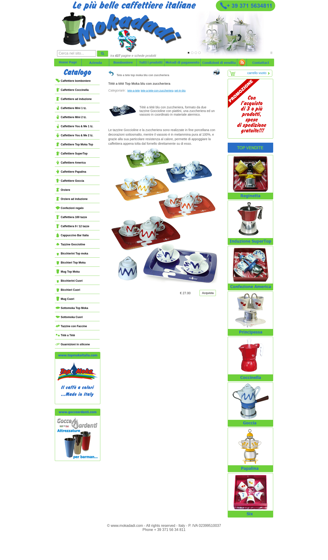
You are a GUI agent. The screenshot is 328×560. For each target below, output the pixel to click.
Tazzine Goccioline (70, 244)
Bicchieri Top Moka (71, 262)
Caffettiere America (71, 162)
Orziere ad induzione (72, 199)
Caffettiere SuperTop (72, 153)
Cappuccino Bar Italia (72, 235)
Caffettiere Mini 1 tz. (71, 108)
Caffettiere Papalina (71, 171)
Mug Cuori (65, 299)
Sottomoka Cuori (69, 317)
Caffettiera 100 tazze (71, 217)
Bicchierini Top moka (72, 253)
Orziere (63, 190)
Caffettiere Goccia (70, 180)
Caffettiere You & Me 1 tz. (74, 126)
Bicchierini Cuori (69, 280)
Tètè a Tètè (65, 335)
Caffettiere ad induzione (74, 99)
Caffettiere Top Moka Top (74, 144)
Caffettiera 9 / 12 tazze (72, 226)
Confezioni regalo (70, 208)
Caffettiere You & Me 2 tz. (74, 135)
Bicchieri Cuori (68, 289)
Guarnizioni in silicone (73, 344)
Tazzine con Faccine (71, 326)
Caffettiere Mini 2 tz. (71, 117)
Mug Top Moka (68, 271)
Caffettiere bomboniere (73, 80)
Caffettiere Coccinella (72, 90)
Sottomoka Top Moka (72, 308)
